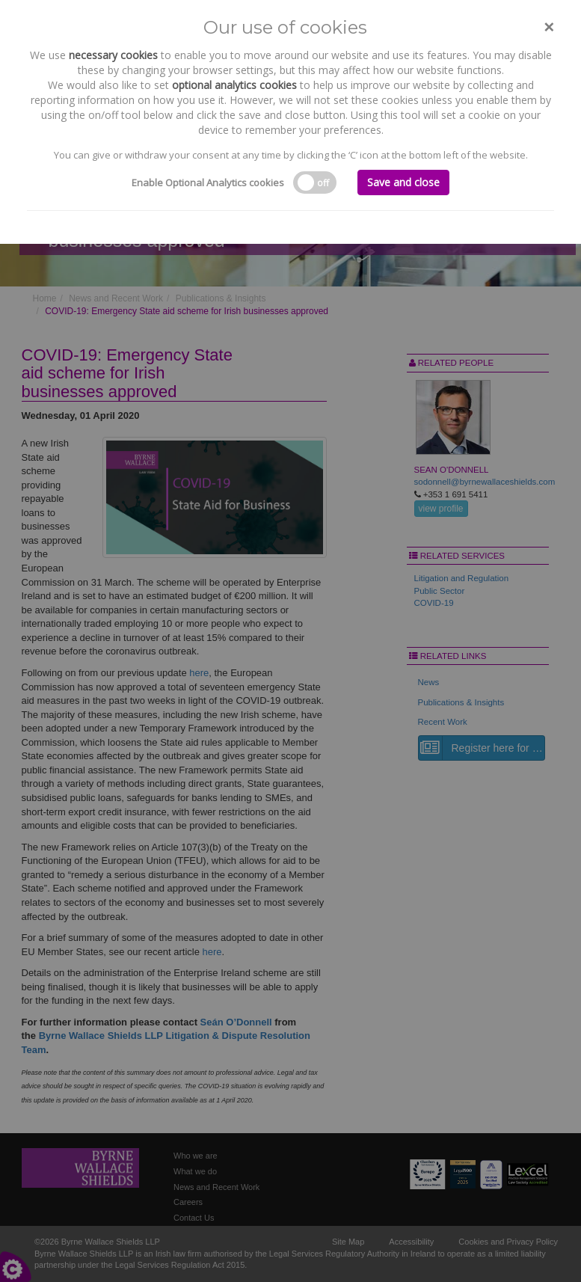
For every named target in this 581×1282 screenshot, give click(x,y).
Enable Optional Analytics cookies (208, 182)
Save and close (403, 182)
